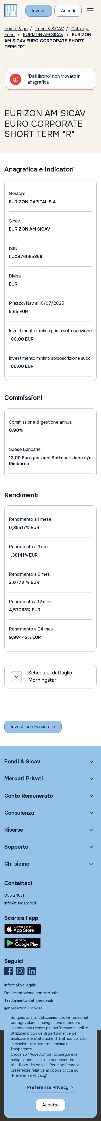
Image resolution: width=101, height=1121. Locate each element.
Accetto (50, 1105)
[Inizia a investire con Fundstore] (33, 727)
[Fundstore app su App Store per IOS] (50, 929)
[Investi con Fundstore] (38, 11)
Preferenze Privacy (47, 1087)
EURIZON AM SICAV (43, 34)
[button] (90, 10)
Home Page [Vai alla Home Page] (16, 29)
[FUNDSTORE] (10, 10)
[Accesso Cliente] (68, 11)
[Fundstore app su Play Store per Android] (50, 943)
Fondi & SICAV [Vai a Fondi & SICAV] (49, 29)
